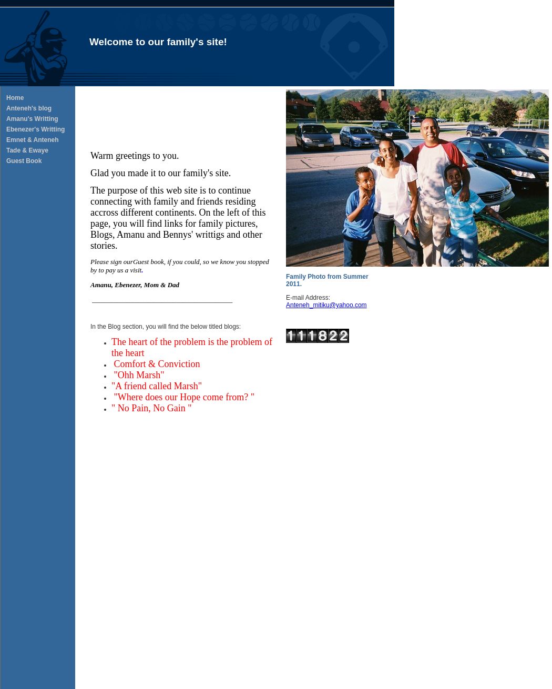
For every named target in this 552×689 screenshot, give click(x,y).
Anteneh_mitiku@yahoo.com (326, 305)
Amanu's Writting (32, 119)
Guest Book (24, 161)
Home (15, 98)
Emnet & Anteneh (32, 140)
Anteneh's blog (29, 108)
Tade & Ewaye (27, 150)
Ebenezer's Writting (35, 129)
